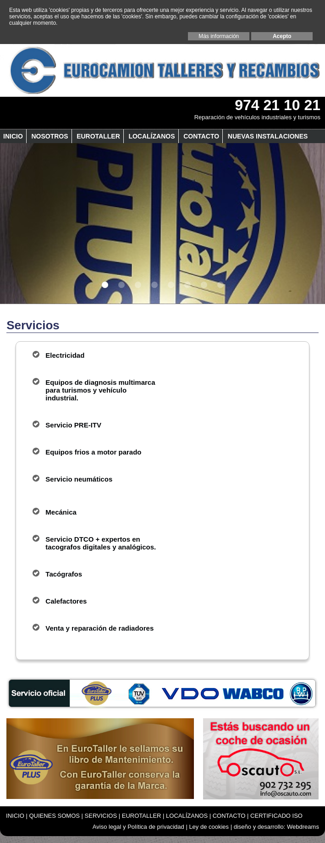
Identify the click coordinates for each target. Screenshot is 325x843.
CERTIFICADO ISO (276, 815)
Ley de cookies (209, 826)
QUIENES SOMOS (54, 815)
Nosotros (49, 136)
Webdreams (303, 826)
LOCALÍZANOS (151, 136)
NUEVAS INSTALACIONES (268, 136)
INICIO (13, 136)
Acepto (282, 36)
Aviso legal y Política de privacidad (138, 826)
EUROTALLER (98, 136)
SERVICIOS (101, 815)
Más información (218, 36)
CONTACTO (201, 136)
